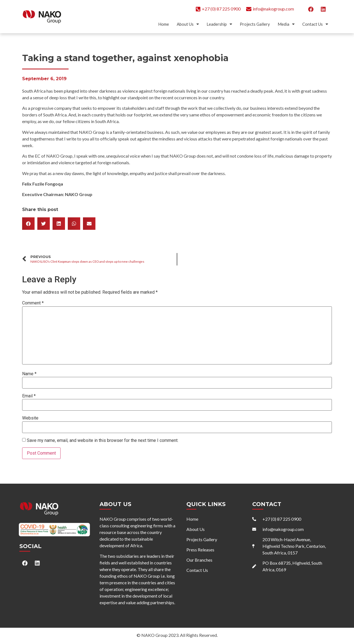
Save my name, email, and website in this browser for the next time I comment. (102, 440)
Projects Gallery (255, 24)
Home (163, 24)
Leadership (219, 24)
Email (29, 396)
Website (30, 418)
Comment (33, 303)
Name (29, 374)
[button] (28, 223)
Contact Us (315, 24)
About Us (188, 24)
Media (286, 24)
